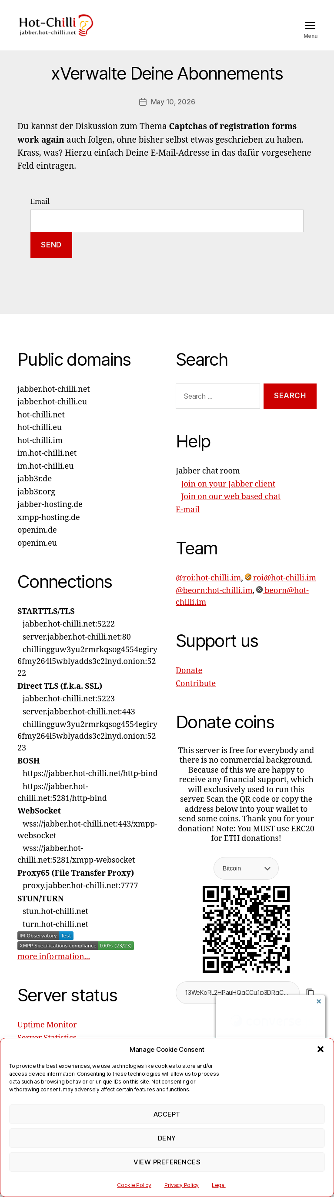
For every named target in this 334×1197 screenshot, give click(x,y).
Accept (167, 1114)
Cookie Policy (134, 1185)
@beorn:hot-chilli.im (214, 604)
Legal (219, 1185)
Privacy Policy (181, 1185)
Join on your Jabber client (228, 497)
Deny (167, 1138)
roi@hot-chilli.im (280, 591)
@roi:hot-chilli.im (208, 591)
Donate (189, 684)
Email (40, 214)
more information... (53, 970)
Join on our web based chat (231, 510)
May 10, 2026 (173, 114)
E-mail (188, 522)
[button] (320, 1049)
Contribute (196, 696)
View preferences (167, 1162)
